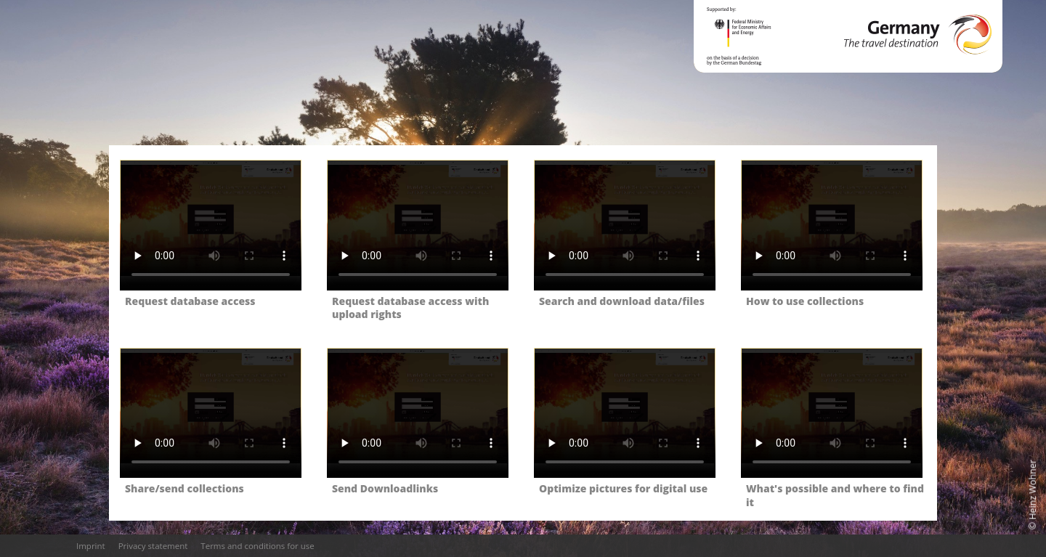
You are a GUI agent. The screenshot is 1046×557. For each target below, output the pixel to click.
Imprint (90, 545)
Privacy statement (153, 545)
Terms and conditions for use (257, 545)
